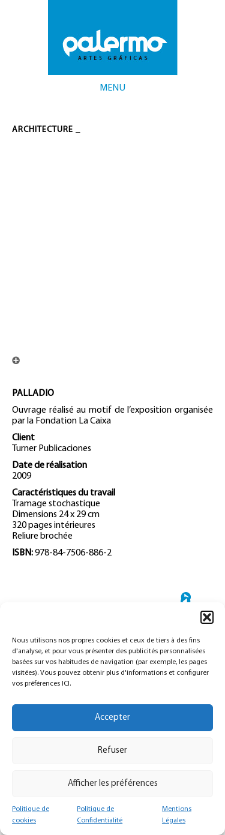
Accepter (112, 717)
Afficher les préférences (113, 783)
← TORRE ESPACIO (186, 601)
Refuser (112, 750)
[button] (207, 617)
